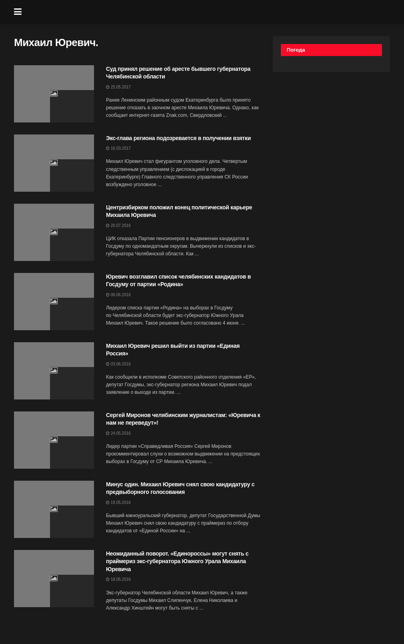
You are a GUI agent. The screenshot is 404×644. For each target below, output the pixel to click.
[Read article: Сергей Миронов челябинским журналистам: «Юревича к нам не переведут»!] (54, 440)
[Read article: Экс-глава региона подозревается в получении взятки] (54, 163)
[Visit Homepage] (208, 12)
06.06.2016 (118, 295)
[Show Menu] (18, 12)
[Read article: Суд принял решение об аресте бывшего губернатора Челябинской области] (54, 93)
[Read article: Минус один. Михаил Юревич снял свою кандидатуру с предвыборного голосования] (54, 509)
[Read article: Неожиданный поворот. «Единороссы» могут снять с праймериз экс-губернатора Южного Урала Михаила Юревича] (54, 578)
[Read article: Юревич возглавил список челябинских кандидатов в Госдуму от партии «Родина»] (54, 301)
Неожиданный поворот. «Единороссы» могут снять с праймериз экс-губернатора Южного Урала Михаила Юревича (177, 561)
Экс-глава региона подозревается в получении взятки (178, 138)
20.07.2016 (118, 225)
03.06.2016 (118, 364)
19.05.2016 (118, 502)
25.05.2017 (118, 87)
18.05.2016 (118, 579)
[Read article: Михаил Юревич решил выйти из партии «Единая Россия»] (54, 370)
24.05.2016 (118, 433)
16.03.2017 (118, 148)
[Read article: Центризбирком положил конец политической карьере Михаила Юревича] (54, 232)
